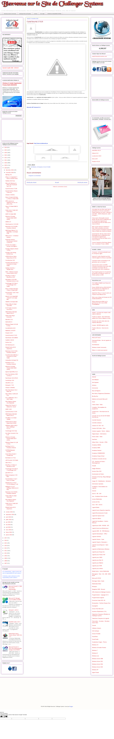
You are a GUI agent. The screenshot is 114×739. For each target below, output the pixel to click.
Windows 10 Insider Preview (99, 647)
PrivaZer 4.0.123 (96, 161)
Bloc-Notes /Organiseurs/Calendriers (101, 393)
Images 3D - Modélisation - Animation (101, 481)
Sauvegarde (95, 606)
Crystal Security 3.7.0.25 (11, 335)
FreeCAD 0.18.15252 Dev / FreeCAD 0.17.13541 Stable (11, 264)
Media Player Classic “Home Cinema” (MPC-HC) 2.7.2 (15, 635)
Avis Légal (42, 13)
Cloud (93, 402)
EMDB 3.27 (8, 221)
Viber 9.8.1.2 (8, 462)
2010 (5, 555)
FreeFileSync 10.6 (9, 380)
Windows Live (95, 656)
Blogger (71, 706)
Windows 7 (95, 650)
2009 (5, 558)
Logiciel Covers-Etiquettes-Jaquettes (101, 510)
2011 (5, 553)
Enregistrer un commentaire (35, 175)
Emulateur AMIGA (96, 445)
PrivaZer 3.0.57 (9, 333)
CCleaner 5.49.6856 (10, 387)
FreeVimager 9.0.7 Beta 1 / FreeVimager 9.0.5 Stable (11, 285)
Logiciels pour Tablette (97, 563)
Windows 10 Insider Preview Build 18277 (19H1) (10, 439)
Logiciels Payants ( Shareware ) (99, 542)
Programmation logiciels (98, 597)
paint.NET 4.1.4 (9, 472)
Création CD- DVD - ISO (98, 425)
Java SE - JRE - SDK (96, 493)
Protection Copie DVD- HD (98, 600)
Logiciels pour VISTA (97, 565)
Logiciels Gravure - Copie (98, 539)
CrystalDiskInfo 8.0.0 (10, 328)
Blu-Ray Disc (95, 396)
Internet (94, 491)
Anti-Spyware (40, 167)
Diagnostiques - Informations (99, 434)
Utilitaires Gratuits (96, 628)
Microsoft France (96, 337)
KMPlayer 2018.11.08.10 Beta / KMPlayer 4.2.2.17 (11, 427)
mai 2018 (8, 524)
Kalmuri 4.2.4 (95, 153)
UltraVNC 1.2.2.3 (9, 382)
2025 (5, 150)
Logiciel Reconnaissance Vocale (99, 513)
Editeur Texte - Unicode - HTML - (100, 442)
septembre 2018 (10, 514)
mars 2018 (8, 529)
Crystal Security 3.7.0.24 (11, 411)
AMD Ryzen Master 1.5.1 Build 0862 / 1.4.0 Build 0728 (11, 232)
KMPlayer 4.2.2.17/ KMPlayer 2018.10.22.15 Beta (11, 488)
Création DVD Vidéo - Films (98, 428)
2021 (5, 160)
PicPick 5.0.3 (8, 342)
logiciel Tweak (95, 672)
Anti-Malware (33, 167)
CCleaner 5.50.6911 (10, 194)
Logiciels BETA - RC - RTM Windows (100, 531)
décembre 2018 (10, 170)
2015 (5, 543)
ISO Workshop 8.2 (9, 345)
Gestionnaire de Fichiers (98, 474)
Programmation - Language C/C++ (100, 595)
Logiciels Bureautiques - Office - (100, 533)
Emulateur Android (96, 450)
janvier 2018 (9, 534)
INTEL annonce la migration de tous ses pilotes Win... (11, 203)
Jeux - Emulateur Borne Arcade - (100, 496)
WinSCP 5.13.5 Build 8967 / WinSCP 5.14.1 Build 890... (11, 298)
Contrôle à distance (97, 422)
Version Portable (46, 167)
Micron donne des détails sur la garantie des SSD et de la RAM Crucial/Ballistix (99, 303)
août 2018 (8, 517)
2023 (5, 155)
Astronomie (95, 388)
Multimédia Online (96, 583)
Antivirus (94, 385)
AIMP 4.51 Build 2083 (10, 214)
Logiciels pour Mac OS (97, 560)
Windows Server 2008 (97, 658)
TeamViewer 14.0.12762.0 (11, 378)
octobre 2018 (9, 512)
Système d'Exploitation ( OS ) (99, 611)
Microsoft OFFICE (96, 578)
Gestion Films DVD (96, 471)
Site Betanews (95, 344)
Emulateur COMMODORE (98, 453)
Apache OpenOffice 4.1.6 (11, 371)
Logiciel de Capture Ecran (98, 515)
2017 (5, 538)
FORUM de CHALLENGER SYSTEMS (54, 13)
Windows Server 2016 (97, 664)
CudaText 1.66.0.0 (9, 340)
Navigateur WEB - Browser (98, 589)
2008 (5, 560)
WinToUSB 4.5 (8, 322)
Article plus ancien (82, 182)
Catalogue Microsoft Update (25, 13)
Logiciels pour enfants (97, 568)
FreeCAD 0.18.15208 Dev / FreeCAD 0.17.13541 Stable (11, 356)
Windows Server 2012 (97, 661)
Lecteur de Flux (96, 502)
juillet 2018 (8, 519)
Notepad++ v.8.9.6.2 (13, 610)
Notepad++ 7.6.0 (9, 385)
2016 (5, 540)
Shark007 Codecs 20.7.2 (14, 622)
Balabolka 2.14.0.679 (10, 330)
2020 (5, 162)
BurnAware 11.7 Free (10, 457)
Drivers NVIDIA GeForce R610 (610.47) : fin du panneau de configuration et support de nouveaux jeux (102, 289)
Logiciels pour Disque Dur (98, 552)
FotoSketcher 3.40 (10, 260)
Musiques (94, 586)
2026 (5, 147)
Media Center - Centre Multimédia (100, 571)
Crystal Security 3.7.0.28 (11, 188)
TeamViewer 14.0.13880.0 (11, 337)
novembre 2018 (10, 172)
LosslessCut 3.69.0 (96, 156)
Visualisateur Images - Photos (99, 642)
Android (94, 377)
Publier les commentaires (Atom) (60, 186)
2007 (5, 563)
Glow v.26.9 (95, 158)
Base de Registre (96, 390)
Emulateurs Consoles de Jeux (99, 458)
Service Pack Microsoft (97, 608)
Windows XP (95, 669)
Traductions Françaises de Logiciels (100, 618)
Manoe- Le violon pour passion (99, 350)
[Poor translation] (5, 716)
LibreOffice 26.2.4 (96, 150)
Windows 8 (95, 653)
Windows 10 (95, 644)
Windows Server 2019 (97, 667)
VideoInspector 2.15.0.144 (11, 224)
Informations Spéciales (97, 484)
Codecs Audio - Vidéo (97, 404)
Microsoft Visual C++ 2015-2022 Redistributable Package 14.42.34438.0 (15, 648)
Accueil (57, 182)
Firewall (94, 465)
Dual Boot (94, 439)
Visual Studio (95, 639)
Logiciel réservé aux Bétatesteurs (100, 528)
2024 (5, 152)
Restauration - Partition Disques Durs (101, 603)
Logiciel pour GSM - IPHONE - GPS (100, 525)
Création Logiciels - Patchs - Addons (101, 431)
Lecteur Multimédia (97, 499)
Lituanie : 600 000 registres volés (100, 325)
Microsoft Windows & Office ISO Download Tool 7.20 (11, 185)
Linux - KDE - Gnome (97, 504)
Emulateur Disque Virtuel (98, 456)
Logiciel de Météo (96, 518)
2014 (5, 545)
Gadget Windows (96, 468)
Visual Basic (95, 636)
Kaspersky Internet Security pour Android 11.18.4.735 (11, 241)
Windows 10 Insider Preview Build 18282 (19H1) (10, 368)
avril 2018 (8, 527)
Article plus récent (31, 182)
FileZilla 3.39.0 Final (10, 181)
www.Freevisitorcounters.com (99, 56)
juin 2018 (8, 522)
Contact (35, 13)
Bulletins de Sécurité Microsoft (99, 399)
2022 (5, 157)
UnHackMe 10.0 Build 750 (11, 360)
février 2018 (9, 532)
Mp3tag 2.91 (8, 174)
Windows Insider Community (10, 13)
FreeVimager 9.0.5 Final (11, 431)
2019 (5, 165)
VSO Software (95, 631)
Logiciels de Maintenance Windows (100, 549)
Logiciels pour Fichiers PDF (98, 554)
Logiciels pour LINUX (97, 557)
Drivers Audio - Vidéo (97, 436)
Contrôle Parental (96, 420)
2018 (5, 168)
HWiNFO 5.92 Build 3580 (11, 301)
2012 (5, 550)
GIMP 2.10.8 (8, 409)
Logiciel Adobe (95, 507)
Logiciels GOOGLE (96, 536)
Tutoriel (94, 625)
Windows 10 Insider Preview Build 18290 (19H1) (10, 218)
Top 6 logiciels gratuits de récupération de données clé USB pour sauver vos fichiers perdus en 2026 (101, 273)
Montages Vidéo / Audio (98, 581)
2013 (5, 548)
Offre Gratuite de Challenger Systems (101, 592)
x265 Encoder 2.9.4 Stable (11, 460)
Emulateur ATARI (96, 447)
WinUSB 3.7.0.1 (9, 319)
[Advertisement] (12, 129)
